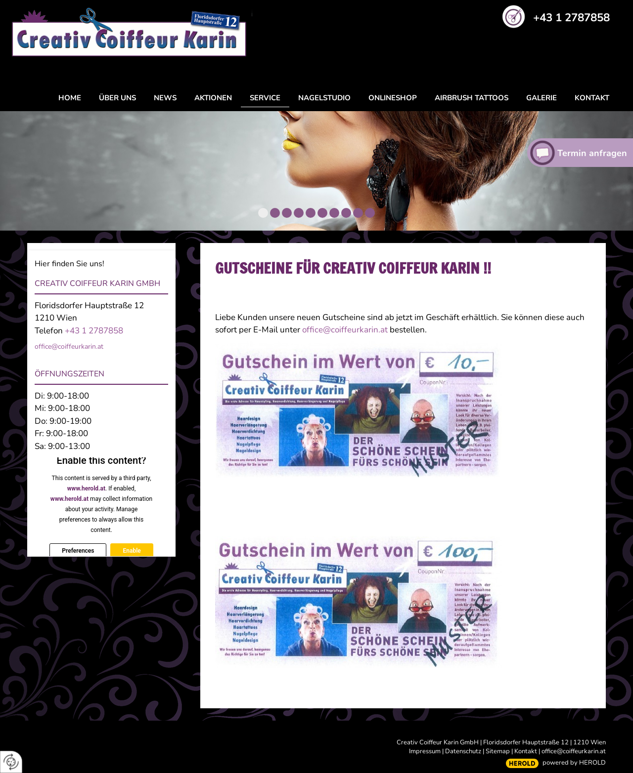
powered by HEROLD (574, 762)
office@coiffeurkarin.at (346, 329)
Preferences (78, 550)
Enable (131, 550)
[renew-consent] (11, 762)
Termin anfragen (592, 153)
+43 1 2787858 (571, 17)
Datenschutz (463, 751)
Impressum (425, 751)
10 (370, 213)
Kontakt (525, 751)
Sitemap (498, 751)
